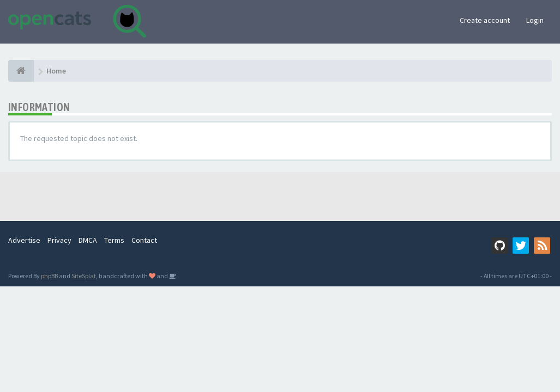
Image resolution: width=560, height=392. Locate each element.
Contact (144, 240)
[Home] (21, 71)
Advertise (24, 240)
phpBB (49, 276)
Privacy (59, 240)
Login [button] (535, 20)
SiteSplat (83, 276)
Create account (485, 20)
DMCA (88, 240)
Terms (114, 240)
